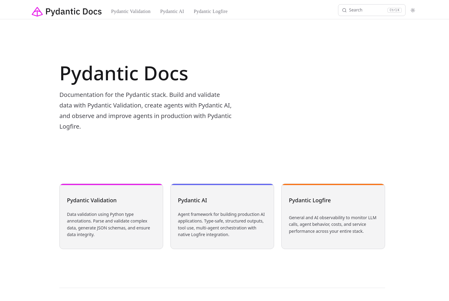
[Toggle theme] (413, 10)
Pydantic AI (172, 11)
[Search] (372, 10)
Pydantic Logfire (210, 11)
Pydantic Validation (131, 11)
